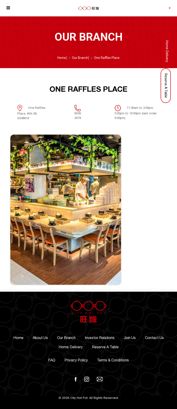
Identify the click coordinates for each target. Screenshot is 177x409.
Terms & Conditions (113, 360)
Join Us (130, 338)
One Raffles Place (107, 58)
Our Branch (80, 58)
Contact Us (154, 338)
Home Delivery (71, 347)
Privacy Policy (76, 360)
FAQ (51, 360)
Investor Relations (100, 338)
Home (61, 58)
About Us (40, 338)
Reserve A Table (105, 347)
